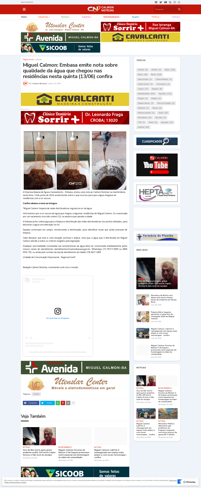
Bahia (170, 70)
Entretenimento (146, 94)
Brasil (156, 75)
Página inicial (28, 59)
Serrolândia (144, 118)
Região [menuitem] (135, 17)
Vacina (153, 122)
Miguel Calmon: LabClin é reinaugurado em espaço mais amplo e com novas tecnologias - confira (110, 454)
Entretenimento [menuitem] (111, 17)
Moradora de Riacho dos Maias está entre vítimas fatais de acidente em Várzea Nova (163, 298)
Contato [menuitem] (176, 17)
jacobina (143, 127)
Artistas (156, 70)
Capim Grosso (145, 84)
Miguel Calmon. (145, 103)
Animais (142, 70)
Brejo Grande (145, 79)
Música (157, 108)
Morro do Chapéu (165, 103)
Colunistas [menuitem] (43, 17)
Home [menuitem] (24, 17)
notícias (38, 59)
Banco (142, 75)
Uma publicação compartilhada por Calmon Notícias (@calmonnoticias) (57, 352)
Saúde (163, 113)
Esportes (165, 94)
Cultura (143, 89)
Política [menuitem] (155, 17)
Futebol (156, 98)
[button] (24, 9)
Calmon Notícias (163, 79)
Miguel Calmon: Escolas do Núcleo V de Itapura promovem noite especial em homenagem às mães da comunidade (73, 454)
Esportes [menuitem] (86, 17)
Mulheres (143, 108)
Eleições (157, 89)
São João (160, 118)
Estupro (142, 98)
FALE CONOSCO (27, 2)
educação (167, 122)
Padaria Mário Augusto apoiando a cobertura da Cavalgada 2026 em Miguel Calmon (162, 315)
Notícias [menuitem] (65, 17)
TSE (141, 122)
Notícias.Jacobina (146, 113)
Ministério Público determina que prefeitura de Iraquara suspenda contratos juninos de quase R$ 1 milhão (167, 429)
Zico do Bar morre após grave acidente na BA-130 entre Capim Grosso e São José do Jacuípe (39, 452)
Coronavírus (163, 84)
